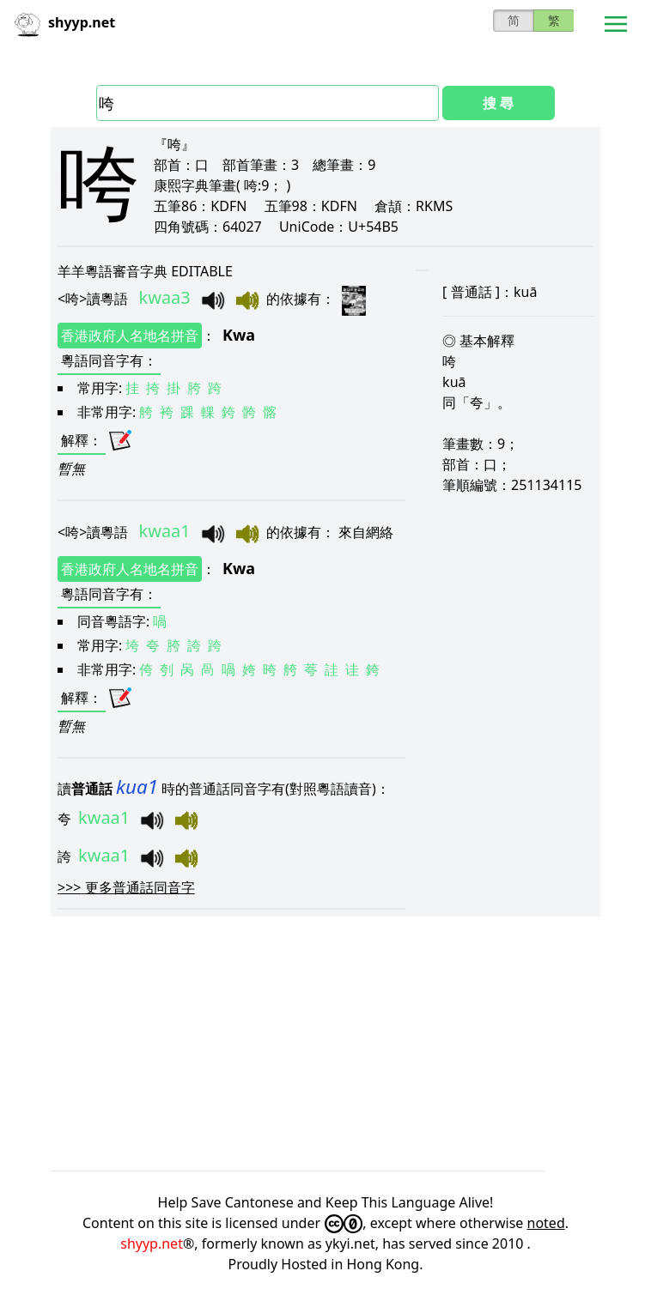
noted (546, 1222)
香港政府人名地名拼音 (129, 335)
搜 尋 (498, 103)
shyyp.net (151, 1243)
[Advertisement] (325, 1043)
